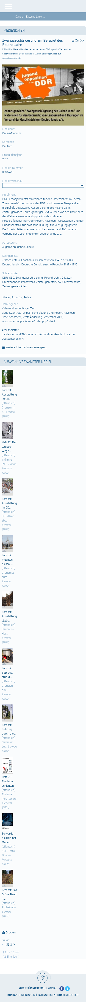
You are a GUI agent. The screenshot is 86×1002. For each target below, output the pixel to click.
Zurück (79, 40)
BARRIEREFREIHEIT (68, 995)
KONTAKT (13, 995)
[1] (7, 944)
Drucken (11, 932)
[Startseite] (51, 6)
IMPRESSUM (28, 995)
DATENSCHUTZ (46, 995)
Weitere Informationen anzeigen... (26, 347)
